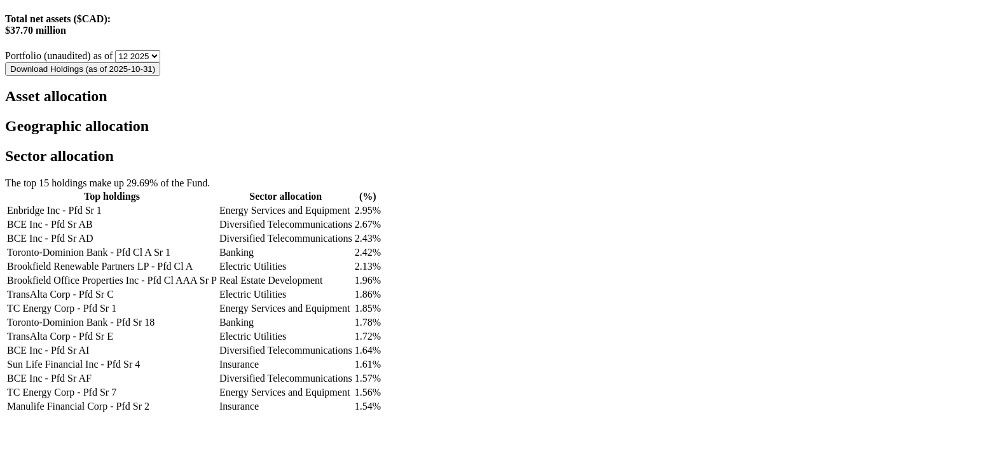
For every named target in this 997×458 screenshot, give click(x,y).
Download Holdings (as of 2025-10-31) (82, 69)
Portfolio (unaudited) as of (60, 55)
